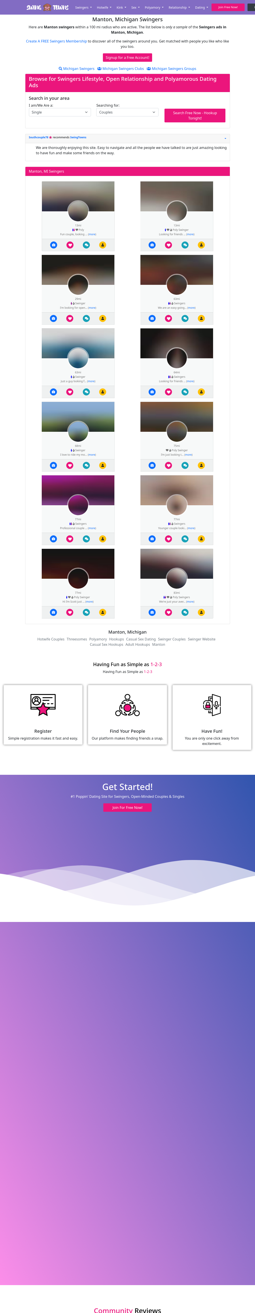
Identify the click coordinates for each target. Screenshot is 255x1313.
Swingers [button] (82, 7)
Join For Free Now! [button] (127, 807)
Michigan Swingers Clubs (120, 68)
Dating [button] (200, 7)
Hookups (116, 639)
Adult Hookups (137, 644)
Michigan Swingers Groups (171, 68)
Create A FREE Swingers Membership (57, 41)
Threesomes (77, 639)
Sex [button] (134, 7)
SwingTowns (78, 137)
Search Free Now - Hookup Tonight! (195, 115)
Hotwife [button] (103, 7)
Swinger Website (201, 639)
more (92, 234)
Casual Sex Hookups (106, 644)
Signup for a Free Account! (127, 57)
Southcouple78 (39, 137)
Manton (158, 644)
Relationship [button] (178, 7)
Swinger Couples (172, 639)
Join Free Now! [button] (228, 7)
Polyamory (98, 639)
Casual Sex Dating (141, 639)
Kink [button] (120, 7)
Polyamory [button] (153, 7)
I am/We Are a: (41, 105)
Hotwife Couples (50, 639)
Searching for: (107, 105)
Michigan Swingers (76, 68)
